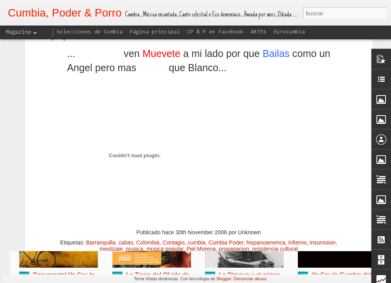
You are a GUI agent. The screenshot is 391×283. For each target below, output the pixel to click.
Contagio (174, 177)
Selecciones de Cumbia (90, 32)
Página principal (155, 32)
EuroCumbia (289, 32)
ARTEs (258, 32)
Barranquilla (101, 177)
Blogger (224, 278)
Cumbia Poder (225, 177)
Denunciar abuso (249, 278)
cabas (126, 177)
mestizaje (111, 183)
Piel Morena (201, 183)
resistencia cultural (275, 183)
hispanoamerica (265, 177)
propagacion (234, 183)
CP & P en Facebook (215, 32)
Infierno (297, 177)
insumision (323, 177)
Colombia (148, 177)
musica (134, 183)
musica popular (164, 183)
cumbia (196, 177)
